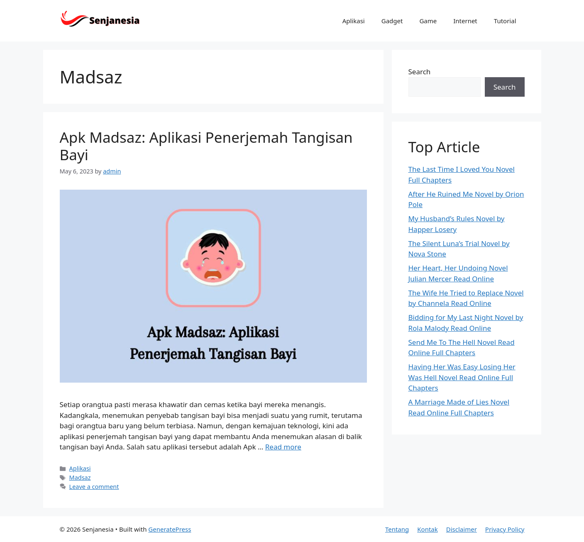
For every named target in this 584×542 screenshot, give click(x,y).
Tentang (397, 529)
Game (428, 21)
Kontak (427, 529)
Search (419, 71)
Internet (465, 21)
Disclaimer (461, 529)
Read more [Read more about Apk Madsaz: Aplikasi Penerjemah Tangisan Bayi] (283, 447)
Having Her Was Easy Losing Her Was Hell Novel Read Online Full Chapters (462, 377)
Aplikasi (353, 21)
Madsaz (80, 477)
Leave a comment (94, 487)
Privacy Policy (505, 529)
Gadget (392, 21)
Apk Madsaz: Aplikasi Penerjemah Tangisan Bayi (206, 145)
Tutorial (505, 21)
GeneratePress (169, 529)
